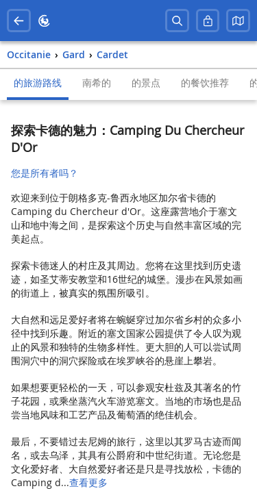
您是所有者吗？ (44, 172)
